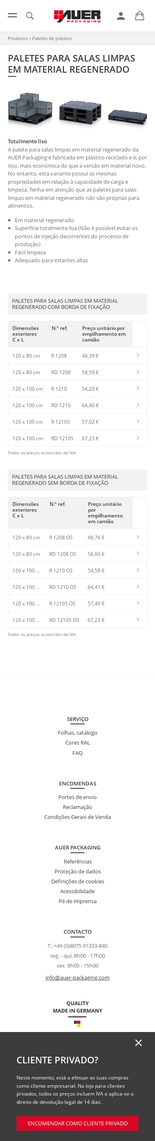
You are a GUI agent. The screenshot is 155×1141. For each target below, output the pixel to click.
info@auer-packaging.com (77, 977)
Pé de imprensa (78, 901)
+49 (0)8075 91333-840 (80, 945)
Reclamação (77, 807)
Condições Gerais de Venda (77, 817)
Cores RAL (77, 742)
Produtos (18, 38)
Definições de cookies (77, 881)
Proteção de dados (78, 871)
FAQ (77, 753)
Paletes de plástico (52, 38)
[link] (121, 16)
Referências (78, 861)
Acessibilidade (77, 891)
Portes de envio (77, 797)
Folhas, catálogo (78, 732)
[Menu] (12, 15)
